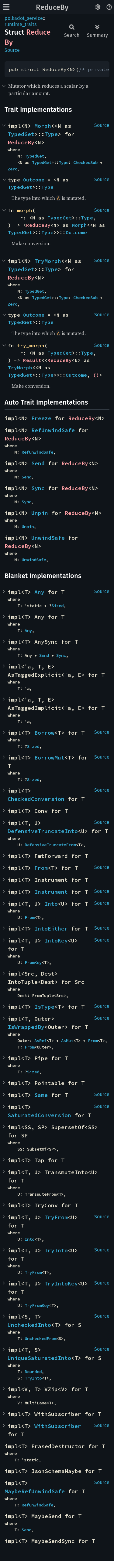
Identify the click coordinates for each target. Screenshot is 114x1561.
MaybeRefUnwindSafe (35, 1491)
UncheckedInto (29, 1324)
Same (41, 1094)
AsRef (40, 1040)
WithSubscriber (57, 1426)
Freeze (41, 418)
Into (51, 903)
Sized (57, 605)
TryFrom (56, 1217)
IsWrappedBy (26, 1026)
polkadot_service (24, 18)
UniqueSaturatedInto (39, 1357)
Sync (38, 488)
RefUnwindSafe (53, 430)
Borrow (44, 732)
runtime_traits (20, 24)
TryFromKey (37, 1305)
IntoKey (56, 940)
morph (24, 210)
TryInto (56, 1250)
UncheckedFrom (40, 1338)
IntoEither (51, 928)
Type (51, 134)
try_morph (30, 345)
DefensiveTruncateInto (43, 831)
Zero (12, 169)
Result (32, 360)
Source (12, 50)
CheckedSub (85, 162)
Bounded (33, 1371)
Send (38, 463)
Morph (42, 125)
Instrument (51, 891)
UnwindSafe (48, 537)
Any (39, 592)
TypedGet (21, 134)
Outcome (33, 180)
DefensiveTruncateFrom (50, 844)
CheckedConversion (36, 798)
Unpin (39, 512)
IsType (44, 1006)
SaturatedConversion (39, 1115)
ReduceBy (52, 7)
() (96, 375)
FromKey (33, 962)
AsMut (67, 1040)
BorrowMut (49, 757)
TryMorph (47, 261)
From (41, 867)
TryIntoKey (61, 1283)
